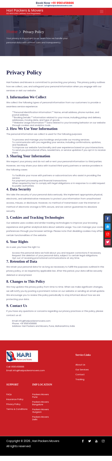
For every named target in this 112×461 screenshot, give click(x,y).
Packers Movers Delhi (40, 423)
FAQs (9, 396)
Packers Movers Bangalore (40, 408)
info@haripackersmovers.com (29, 371)
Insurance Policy (14, 400)
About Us (80, 366)
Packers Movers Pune (40, 401)
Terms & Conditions (16, 410)
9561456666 (17, 367)
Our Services (82, 370)
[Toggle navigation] (102, 11)
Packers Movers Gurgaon (40, 416)
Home (13, 32)
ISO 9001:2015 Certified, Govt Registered (24, 11)
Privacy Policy (13, 405)
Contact (80, 375)
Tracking (79, 380)
